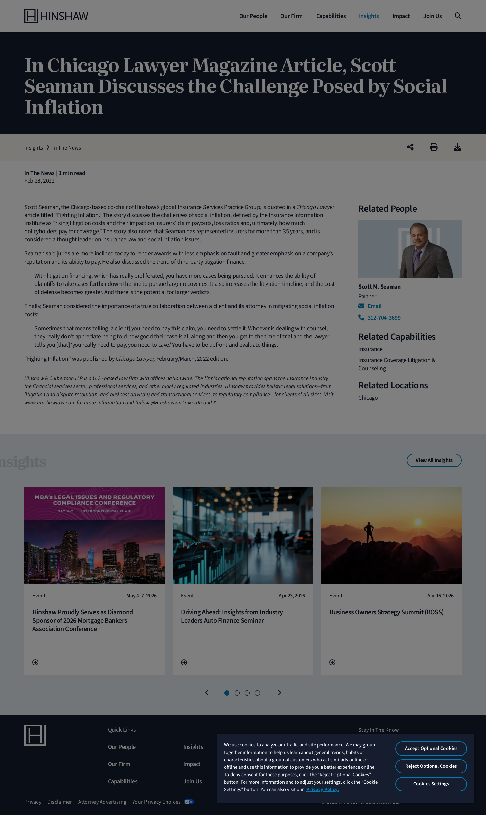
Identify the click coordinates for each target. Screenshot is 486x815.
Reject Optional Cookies (431, 766)
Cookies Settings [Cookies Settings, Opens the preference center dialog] (431, 783)
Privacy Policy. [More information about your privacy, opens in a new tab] (322, 789)
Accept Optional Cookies (431, 748)
